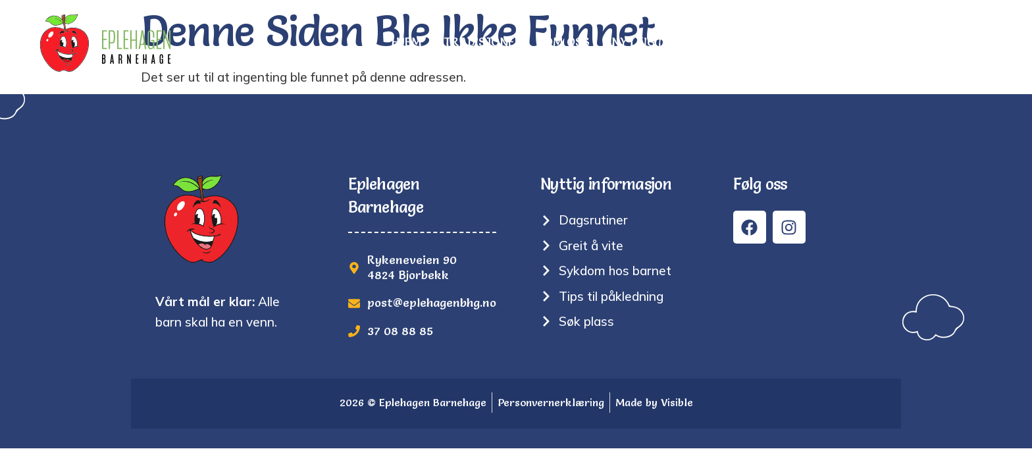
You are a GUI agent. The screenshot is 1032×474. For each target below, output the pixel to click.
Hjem (406, 42)
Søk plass (857, 42)
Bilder (783, 42)
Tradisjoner (483, 42)
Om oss (567, 42)
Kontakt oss (951, 42)
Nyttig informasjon (676, 42)
